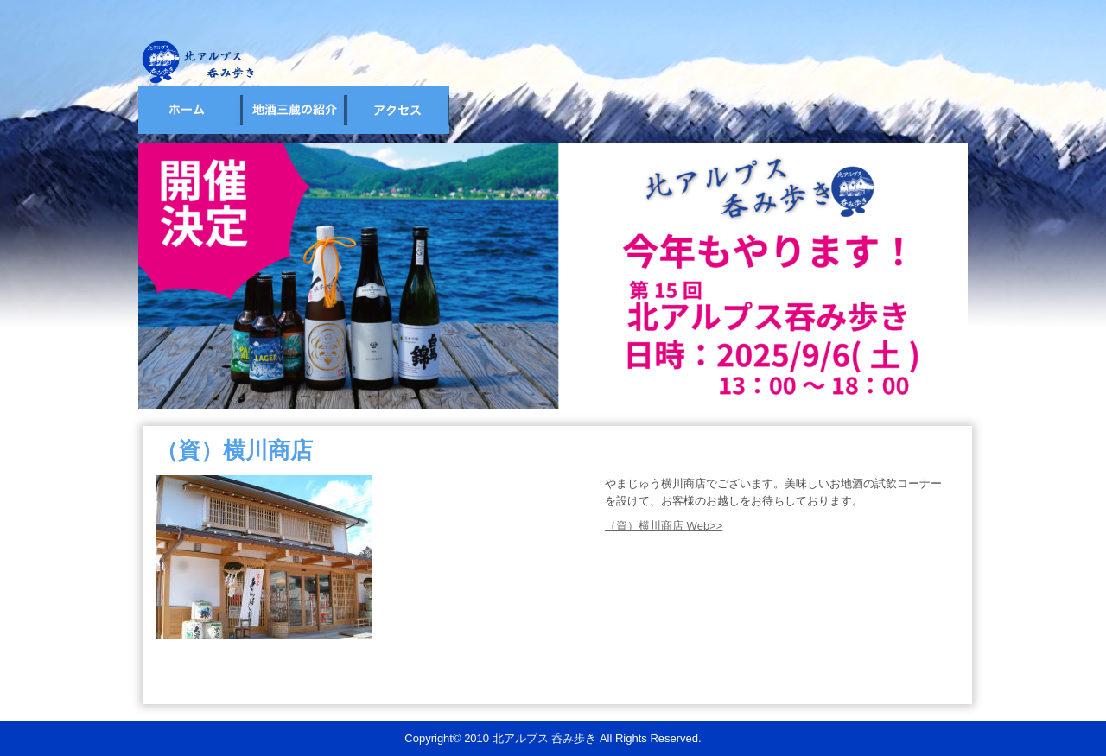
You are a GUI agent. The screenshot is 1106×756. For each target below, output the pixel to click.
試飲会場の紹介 (294, 110)
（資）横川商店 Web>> (663, 525)
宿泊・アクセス (397, 110)
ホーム (190, 110)
